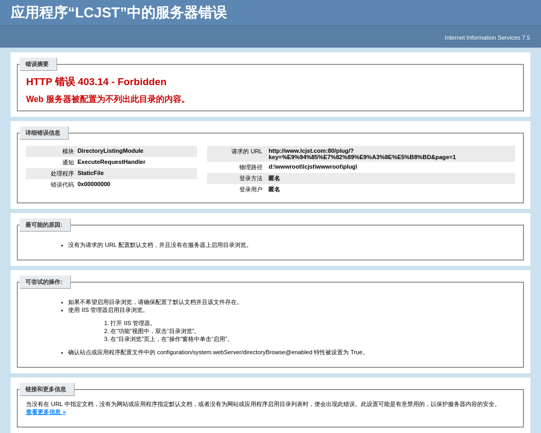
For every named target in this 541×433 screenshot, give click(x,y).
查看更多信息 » (46, 412)
